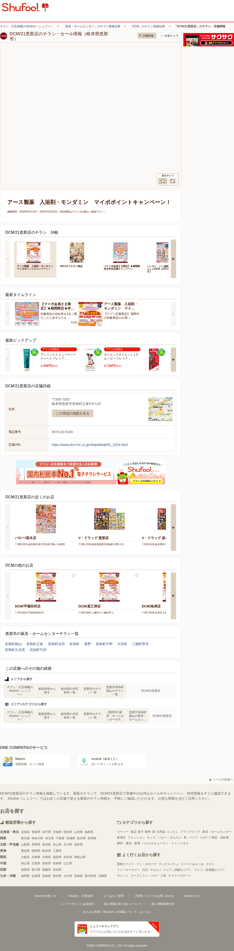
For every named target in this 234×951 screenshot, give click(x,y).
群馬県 (92, 838)
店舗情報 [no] (147, 36)
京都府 (46, 857)
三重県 (57, 850)
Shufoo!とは (192, 896)
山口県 (67, 863)
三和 (163, 875)
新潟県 (46, 844)
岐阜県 (46, 850)
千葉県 (60, 838)
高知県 (57, 869)
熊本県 (57, 876)
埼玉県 (49, 838)
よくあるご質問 (113, 896)
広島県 (36, 863)
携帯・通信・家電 (128, 843)
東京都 (25, 838)
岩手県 (46, 832)
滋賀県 (57, 857)
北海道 (25, 832)
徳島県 (25, 869)
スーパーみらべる (192, 864)
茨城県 (70, 838)
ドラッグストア (190, 831)
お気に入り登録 (73, 575)
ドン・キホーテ (146, 864)
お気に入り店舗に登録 (169, 36)
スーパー (123, 831)
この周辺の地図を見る (72, 413)
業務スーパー (125, 864)
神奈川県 (37, 838)
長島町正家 (34, 644)
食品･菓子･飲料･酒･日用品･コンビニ (154, 831)
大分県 (67, 876)
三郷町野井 (140, 644)
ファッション (136, 837)
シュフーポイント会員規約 (76, 904)
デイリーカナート (179, 875)
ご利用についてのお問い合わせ (153, 896)
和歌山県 (80, 857)
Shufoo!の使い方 (45, 896)
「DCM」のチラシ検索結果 (147, 26)
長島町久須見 (15, 650)
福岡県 (25, 876)
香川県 (36, 869)
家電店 (121, 837)
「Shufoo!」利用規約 (79, 896)
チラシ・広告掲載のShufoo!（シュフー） (26, 26)
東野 (87, 644)
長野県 (36, 844)
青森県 (36, 832)
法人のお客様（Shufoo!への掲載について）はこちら (117, 912)
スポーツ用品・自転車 (214, 837)
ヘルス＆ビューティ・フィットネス (165, 843)
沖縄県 (102, 876)
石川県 (67, 844)
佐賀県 (36, 876)
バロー (154, 875)
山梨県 (25, 844)
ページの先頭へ (221, 779)
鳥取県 (46, 863)
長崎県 (46, 876)
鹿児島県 (90, 876)
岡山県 (25, 863)
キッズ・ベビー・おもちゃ (164, 837)
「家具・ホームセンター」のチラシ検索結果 (91, 26)
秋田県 (67, 832)
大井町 (122, 644)
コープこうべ (139, 875)
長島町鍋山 (13, 644)
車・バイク (191, 837)
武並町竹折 (38, 650)
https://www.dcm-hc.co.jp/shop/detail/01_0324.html (90, 445)
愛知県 (25, 850)
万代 (145, 870)
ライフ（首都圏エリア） (210, 870)
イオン (210, 864)
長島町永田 (56, 644)
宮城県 (57, 832)
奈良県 (67, 857)
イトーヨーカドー (128, 870)
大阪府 (25, 857)
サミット (123, 875)
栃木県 (81, 838)
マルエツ (155, 870)
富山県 (57, 844)
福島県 (89, 832)
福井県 (78, 844)
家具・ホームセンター (216, 831)
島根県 (57, 863)
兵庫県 (36, 857)
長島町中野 (104, 644)
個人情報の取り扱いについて (123, 904)
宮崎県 (78, 876)
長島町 (74, 644)
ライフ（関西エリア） (177, 870)
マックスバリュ (168, 864)
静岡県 (36, 850)
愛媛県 (46, 869)
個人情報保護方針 (163, 904)
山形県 (78, 832)
